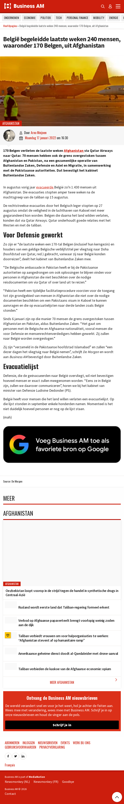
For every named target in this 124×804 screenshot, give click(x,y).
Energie (113, 18)
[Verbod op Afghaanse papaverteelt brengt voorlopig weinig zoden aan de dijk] (11, 620)
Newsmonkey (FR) (46, 782)
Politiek (46, 18)
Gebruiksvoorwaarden (20, 747)
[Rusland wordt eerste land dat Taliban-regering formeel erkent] (11, 604)
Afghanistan (10, 123)
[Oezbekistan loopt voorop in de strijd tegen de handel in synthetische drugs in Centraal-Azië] (62, 553)
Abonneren (12, 742)
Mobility (98, 18)
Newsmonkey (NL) (17, 782)
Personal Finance (77, 18)
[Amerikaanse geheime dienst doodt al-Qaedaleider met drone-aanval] (11, 651)
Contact (10, 794)
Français (10, 765)
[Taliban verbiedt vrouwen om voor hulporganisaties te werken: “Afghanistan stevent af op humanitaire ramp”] (11, 635)
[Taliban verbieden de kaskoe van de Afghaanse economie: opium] (11, 666)
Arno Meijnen (39, 132)
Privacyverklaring (52, 747)
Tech (59, 18)
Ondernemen (11, 18)
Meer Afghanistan (84, 681)
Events (65, 742)
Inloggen (29, 742)
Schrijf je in (62, 725)
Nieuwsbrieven (48, 742)
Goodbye (68, 782)
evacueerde (45, 187)
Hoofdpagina (10, 26)
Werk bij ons (81, 742)
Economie (30, 18)
